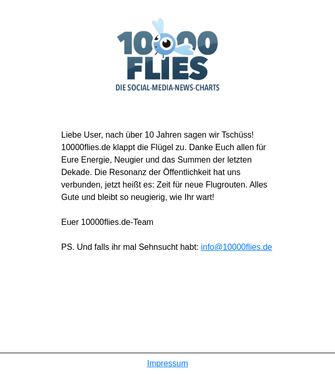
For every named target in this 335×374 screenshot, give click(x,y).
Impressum (167, 363)
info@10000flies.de (236, 247)
